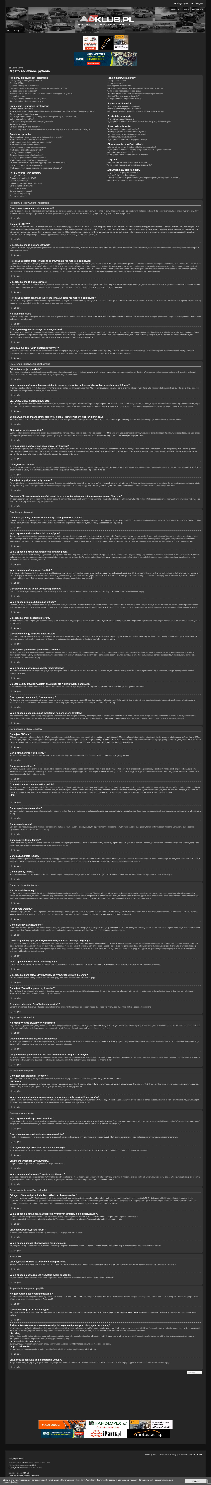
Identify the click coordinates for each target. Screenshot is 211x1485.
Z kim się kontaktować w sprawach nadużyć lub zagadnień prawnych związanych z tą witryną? (143, 178)
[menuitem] (20, 1475)
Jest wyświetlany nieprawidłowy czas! (24, 114)
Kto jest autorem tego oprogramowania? (122, 173)
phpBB (25, 1462)
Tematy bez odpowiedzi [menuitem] (180, 9)
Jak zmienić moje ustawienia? (21, 109)
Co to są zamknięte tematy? (20, 194)
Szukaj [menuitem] (16, 31)
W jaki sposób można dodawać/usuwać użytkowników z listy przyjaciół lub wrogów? (139, 122)
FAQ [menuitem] (8, 31)
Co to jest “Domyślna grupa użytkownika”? (123, 96)
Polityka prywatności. (17, 1459)
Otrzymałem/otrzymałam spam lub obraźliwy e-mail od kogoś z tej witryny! (135, 111)
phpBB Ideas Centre (130, 1312)
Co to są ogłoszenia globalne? (21, 186)
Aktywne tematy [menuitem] (198, 9)
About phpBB (48, 1299)
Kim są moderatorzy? (115, 83)
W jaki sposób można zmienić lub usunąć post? (28, 140)
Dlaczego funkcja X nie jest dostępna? (121, 175)
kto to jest (13, 1331)
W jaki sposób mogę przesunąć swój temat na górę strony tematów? (36, 168)
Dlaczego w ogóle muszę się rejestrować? (26, 81)
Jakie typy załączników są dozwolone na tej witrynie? (127, 162)
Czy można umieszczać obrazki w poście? (26, 183)
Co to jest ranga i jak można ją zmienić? (25, 127)
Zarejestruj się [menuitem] (180, 3)
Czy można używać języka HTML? (23, 178)
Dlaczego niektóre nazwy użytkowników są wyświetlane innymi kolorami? (135, 94)
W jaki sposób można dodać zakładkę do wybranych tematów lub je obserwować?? (139, 150)
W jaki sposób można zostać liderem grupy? (124, 91)
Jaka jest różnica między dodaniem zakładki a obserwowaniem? (131, 147)
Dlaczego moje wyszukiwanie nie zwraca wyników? (126, 132)
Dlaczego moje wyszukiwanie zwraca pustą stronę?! (127, 134)
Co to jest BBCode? (17, 176)
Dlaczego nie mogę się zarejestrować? (24, 86)
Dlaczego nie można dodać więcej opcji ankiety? (28, 147)
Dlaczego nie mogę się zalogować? (23, 91)
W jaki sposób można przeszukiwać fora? (123, 129)
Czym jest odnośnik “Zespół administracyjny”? (124, 99)
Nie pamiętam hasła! (17, 96)
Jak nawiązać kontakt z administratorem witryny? (126, 180)
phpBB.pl (125, 436)
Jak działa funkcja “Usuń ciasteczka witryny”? (27, 101)
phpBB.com (137, 436)
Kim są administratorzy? (116, 81)
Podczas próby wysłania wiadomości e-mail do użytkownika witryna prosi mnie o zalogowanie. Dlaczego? (50, 129)
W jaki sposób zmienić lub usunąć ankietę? (26, 150)
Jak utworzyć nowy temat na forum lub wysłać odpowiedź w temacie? (36, 137)
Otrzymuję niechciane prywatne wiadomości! (124, 109)
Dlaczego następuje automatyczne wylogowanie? (28, 99)
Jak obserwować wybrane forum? (120, 152)
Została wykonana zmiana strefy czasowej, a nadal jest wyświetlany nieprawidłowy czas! (43, 117)
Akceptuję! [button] (196, 1481)
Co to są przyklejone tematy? (21, 191)
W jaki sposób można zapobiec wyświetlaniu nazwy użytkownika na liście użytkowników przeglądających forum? (52, 111)
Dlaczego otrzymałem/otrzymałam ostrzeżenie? (28, 158)
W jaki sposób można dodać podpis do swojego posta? (31, 142)
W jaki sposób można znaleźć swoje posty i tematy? (127, 139)
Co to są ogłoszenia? (18, 188)
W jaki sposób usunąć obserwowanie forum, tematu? (127, 155)
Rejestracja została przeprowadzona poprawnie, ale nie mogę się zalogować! (39, 88)
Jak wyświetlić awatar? (18, 124)
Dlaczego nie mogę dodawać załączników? (26, 155)
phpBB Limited (76, 1296)
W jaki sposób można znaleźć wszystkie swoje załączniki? (129, 165)
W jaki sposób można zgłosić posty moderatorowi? (29, 160)
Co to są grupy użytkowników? (119, 86)
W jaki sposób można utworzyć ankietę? (25, 145)
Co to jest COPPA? (17, 83)
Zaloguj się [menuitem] (197, 3)
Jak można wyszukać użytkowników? (121, 137)
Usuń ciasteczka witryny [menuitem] (169, 1454)
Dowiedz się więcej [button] (10, 1482)
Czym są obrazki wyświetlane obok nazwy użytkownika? (31, 122)
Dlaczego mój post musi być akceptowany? (26, 165)
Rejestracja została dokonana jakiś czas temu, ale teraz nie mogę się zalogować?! (41, 94)
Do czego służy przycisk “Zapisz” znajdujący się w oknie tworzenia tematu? (38, 163)
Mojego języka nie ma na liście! (22, 119)
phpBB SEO (24, 1473)
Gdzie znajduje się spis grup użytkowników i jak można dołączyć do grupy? (135, 88)
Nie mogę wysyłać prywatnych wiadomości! (123, 106)
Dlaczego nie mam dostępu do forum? (24, 153)
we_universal (16, 1467)
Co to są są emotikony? (19, 181)
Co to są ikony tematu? (18, 196)
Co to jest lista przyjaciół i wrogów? (120, 119)
